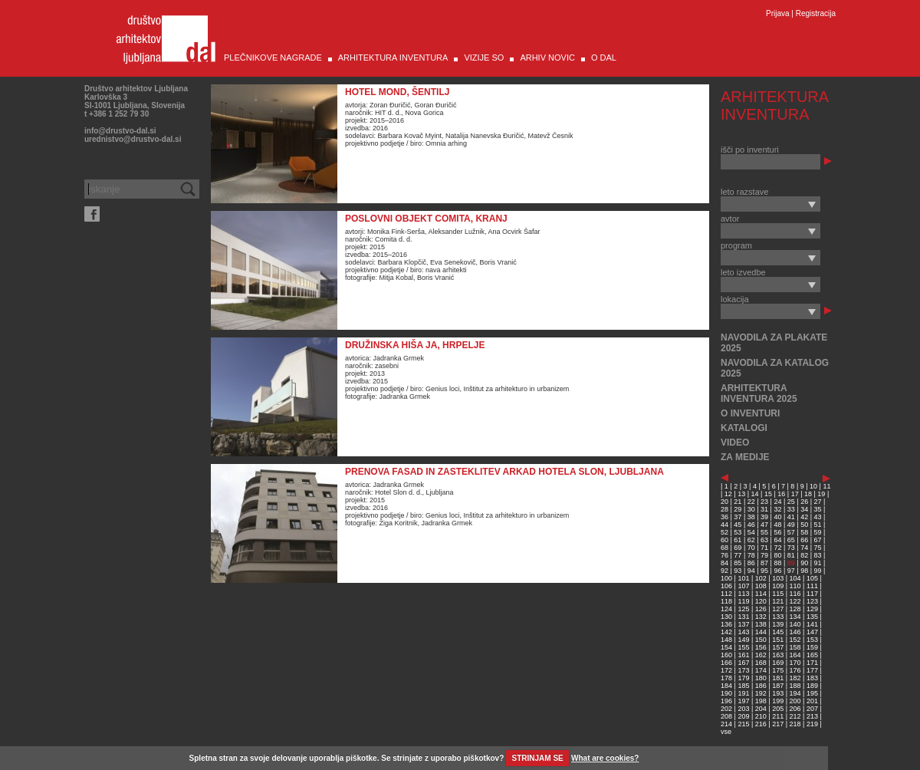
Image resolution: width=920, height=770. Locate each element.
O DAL (603, 57)
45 (737, 524)
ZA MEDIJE (745, 457)
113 (743, 593)
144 (761, 632)
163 (778, 655)
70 (751, 547)
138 (761, 624)
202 (726, 708)
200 (795, 701)
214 (726, 724)
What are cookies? (605, 758)
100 (726, 578)
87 (764, 563)
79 (764, 555)
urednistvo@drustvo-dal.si (132, 139)
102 (761, 578)
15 (768, 494)
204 (761, 708)
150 (761, 639)
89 (791, 563)
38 (751, 517)
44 (724, 524)
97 (791, 570)
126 (761, 609)
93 (737, 570)
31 (764, 509)
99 (818, 570)
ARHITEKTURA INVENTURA (393, 57)
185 (743, 685)
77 (737, 555)
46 (751, 524)
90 (804, 563)
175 (778, 670)
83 (818, 555)
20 (724, 501)
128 (795, 609)
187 (778, 685)
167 (743, 662)
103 (778, 578)
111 (812, 586)
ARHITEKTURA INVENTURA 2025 (759, 393)
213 (812, 716)
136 (726, 624)
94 (751, 570)
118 (726, 601)
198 (761, 701)
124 (726, 609)
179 (743, 678)
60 (724, 540)
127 (778, 609)
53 (737, 532)
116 (795, 593)
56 (777, 532)
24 (777, 501)
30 (751, 509)
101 (743, 578)
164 (795, 655)
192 (761, 693)
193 (778, 693)
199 (778, 701)
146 (795, 632)
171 (812, 662)
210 (761, 716)
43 (818, 517)
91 (818, 563)
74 (804, 547)
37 (737, 517)
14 (755, 494)
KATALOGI (744, 428)
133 (778, 616)
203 (743, 708)
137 (743, 624)
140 (795, 624)
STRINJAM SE (538, 758)
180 (761, 678)
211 (778, 716)
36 (724, 517)
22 (751, 501)
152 (795, 639)
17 (795, 494)
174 (761, 670)
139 (778, 624)
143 (743, 632)
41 (791, 517)
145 (778, 632)
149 (743, 639)
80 (777, 555)
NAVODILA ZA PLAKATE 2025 (774, 343)
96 (777, 570)
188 (795, 685)
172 (726, 670)
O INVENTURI (750, 413)
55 (764, 532)
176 (795, 670)
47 (764, 524)
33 (791, 509)
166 (726, 662)
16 (781, 494)
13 (741, 494)
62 (751, 540)
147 (812, 632)
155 (743, 647)
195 (812, 693)
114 (761, 593)
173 (743, 670)
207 (812, 708)
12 (728, 494)
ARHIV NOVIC (547, 57)
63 (764, 540)
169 (778, 662)
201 (812, 701)
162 (761, 655)
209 (743, 716)
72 (777, 547)
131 (743, 616)
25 (791, 501)
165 (812, 655)
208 (726, 716)
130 (726, 616)
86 (751, 563)
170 (795, 662)
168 (761, 662)
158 (795, 647)
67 (818, 540)
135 (812, 616)
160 (726, 655)
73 (791, 547)
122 (795, 601)
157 (778, 647)
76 (724, 555)
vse (726, 731)
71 (764, 547)
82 (804, 555)
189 (812, 685)
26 (804, 501)
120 (761, 601)
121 (778, 601)
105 (812, 578)
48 (777, 524)
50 (804, 524)
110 (795, 586)
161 (743, 655)
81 (791, 555)
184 (726, 685)
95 (764, 570)
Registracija (816, 13)
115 (778, 593)
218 (795, 724)
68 (724, 547)
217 (778, 724)
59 (818, 532)
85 (737, 563)
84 (724, 563)
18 (808, 494)
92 (724, 570)
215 (743, 724)
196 (726, 701)
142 (726, 632)
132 (761, 616)
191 (743, 693)
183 (812, 678)
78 (751, 555)
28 (724, 509)
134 (795, 616)
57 (791, 532)
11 (826, 486)
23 (764, 501)
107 (743, 586)
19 (821, 494)
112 (726, 593)
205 (778, 708)
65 (791, 540)
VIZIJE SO (484, 57)
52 (724, 532)
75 (818, 547)
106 (726, 586)
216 (761, 724)
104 (795, 578)
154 (726, 647)
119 (743, 601)
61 (737, 540)
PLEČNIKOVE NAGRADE (273, 57)
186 (761, 685)
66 (804, 540)
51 (818, 524)
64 (777, 540)
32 (777, 509)
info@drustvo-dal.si (120, 131)
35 (818, 509)
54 (751, 532)
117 (812, 593)
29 (737, 509)
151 (778, 639)
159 (812, 647)
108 (761, 586)
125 (743, 609)
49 (791, 524)
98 (804, 570)
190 (726, 693)
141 (812, 624)
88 (777, 563)
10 (813, 486)
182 (795, 678)
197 (743, 701)
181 (778, 678)
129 (812, 609)
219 (812, 724)
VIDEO (735, 442)
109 (778, 586)
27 (818, 501)
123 (812, 601)
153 (812, 639)
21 (737, 501)
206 (795, 708)
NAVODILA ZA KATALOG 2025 (775, 368)
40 (777, 517)
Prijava (778, 13)
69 (737, 547)
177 (812, 670)
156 (761, 647)
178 (726, 678)
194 (795, 693)
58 (804, 532)
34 (804, 509)
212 (795, 716)
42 (804, 517)
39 (764, 517)
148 (726, 639)
